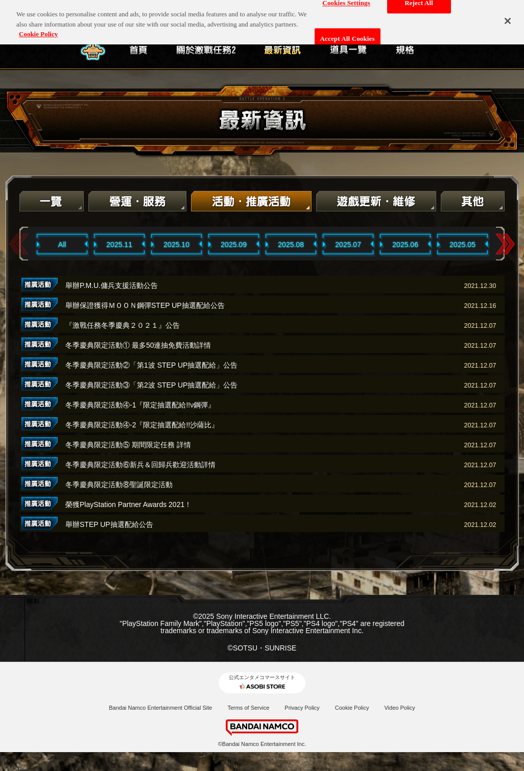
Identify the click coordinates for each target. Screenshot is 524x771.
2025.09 (234, 244)
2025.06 (405, 244)
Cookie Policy (352, 708)
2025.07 (348, 244)
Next (505, 244)
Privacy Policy (301, 708)
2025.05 (462, 244)
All (62, 244)
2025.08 (291, 244)
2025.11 (119, 244)
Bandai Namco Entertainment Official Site (160, 708)
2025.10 (176, 244)
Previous (19, 244)
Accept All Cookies (347, 34)
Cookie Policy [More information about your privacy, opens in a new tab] (38, 29)
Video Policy (399, 708)
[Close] (507, 16)
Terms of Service (248, 708)
